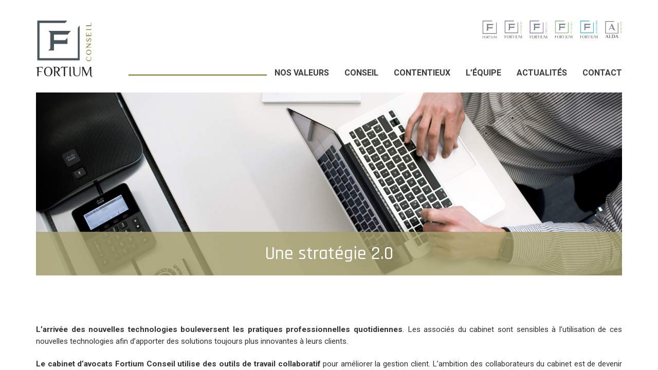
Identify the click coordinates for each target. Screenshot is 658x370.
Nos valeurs (302, 72)
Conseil (361, 72)
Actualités (542, 72)
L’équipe (483, 72)
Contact (602, 72)
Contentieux (422, 72)
